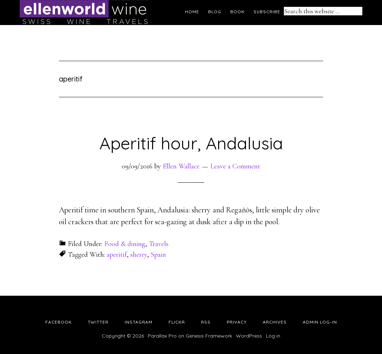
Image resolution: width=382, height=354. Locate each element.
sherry (138, 254)
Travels (159, 244)
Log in (273, 336)
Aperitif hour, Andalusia (191, 143)
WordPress (249, 336)
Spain (158, 254)
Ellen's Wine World (84, 12)
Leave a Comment (235, 166)
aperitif (117, 254)
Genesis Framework (209, 336)
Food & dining (124, 244)
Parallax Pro (162, 336)
